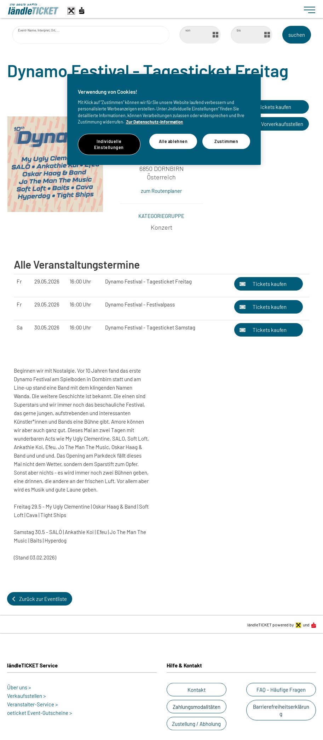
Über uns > (19, 687)
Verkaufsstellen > (26, 696)
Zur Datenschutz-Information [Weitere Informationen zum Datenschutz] (154, 121)
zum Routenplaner (161, 191)
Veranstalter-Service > (32, 704)
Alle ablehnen (173, 141)
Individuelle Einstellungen (109, 144)
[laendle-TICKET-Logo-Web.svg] (153, 9)
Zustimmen (226, 141)
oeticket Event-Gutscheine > (39, 713)
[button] (267, 107)
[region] (164, 119)
